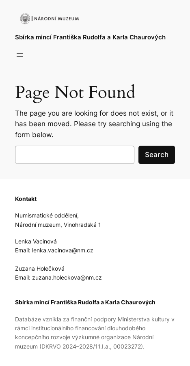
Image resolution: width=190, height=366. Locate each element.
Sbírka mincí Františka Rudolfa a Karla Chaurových (90, 37)
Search (156, 155)
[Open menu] (20, 55)
